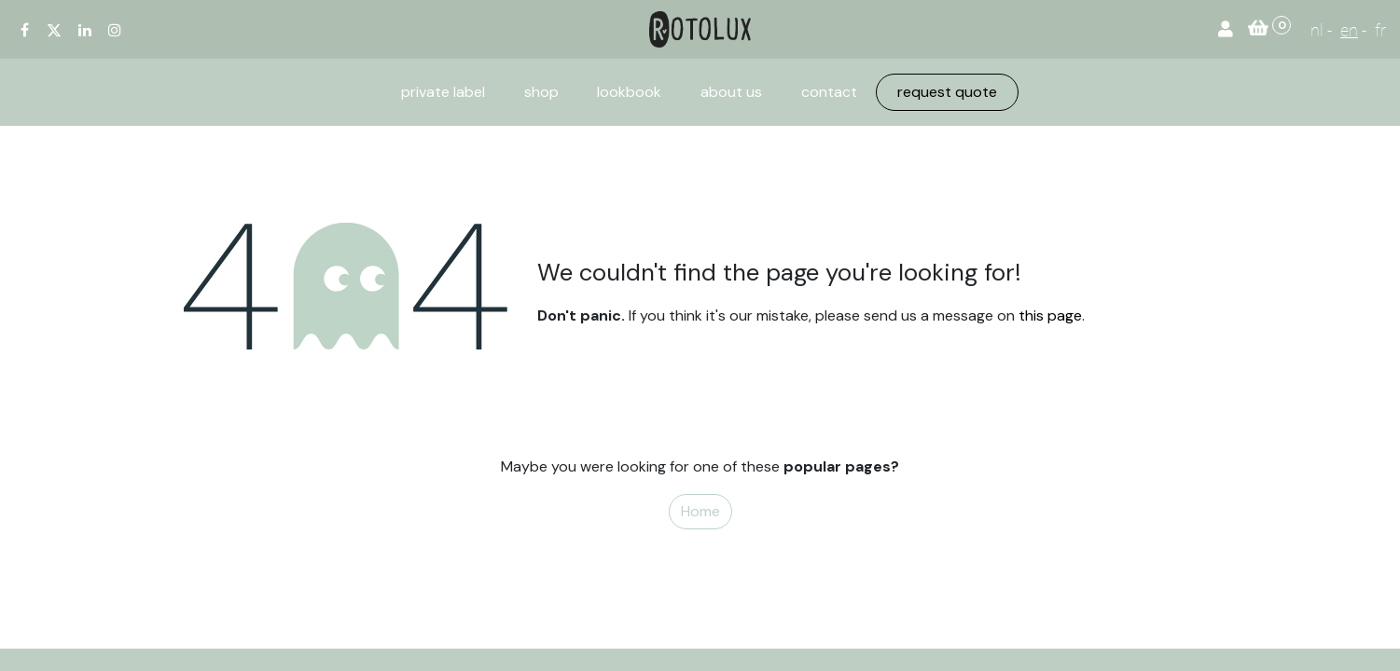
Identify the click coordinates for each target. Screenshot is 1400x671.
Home (700, 511)
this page (1050, 315)
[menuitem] (443, 92)
